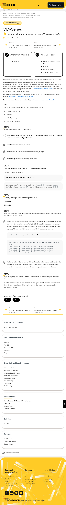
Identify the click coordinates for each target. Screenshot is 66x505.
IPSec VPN (7, 403)
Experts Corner (8, 444)
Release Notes (9, 477)
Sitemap (7, 488)
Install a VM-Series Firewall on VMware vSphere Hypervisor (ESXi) (22, 15)
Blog (6, 481)
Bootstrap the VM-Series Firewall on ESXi (20, 96)
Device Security (8, 381)
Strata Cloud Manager (10, 327)
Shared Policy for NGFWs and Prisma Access (17, 401)
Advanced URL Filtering (11, 370)
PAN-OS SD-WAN (9, 348)
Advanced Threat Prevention (12, 373)
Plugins (6, 353)
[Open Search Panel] (37, 5)
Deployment (15, 452)
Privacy (47, 475)
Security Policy (8, 406)
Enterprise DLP (8, 383)
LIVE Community (30, 481)
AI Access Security (9, 378)
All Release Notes (9, 439)
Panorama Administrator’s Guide (43, 89)
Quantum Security (9, 408)
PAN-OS (6, 345)
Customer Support (30, 479)
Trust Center (48, 477)
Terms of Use (48, 479)
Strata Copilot (55, 5)
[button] (64, 404)
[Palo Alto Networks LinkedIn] (12, 494)
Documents (48, 481)
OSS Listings (9, 485)
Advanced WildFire (9, 368)
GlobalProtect (8, 424)
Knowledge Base (30, 484)
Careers (27, 477)
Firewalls (6, 342)
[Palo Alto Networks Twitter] (16, 494)
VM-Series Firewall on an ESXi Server (25, 13)
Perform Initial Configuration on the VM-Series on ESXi (18, 17)
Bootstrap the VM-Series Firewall (43, 100)
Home (4, 13)
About (26, 475)
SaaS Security (8, 386)
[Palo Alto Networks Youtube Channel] (21, 494)
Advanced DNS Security (11, 375)
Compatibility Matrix (10, 441)
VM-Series (10, 13)
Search (7, 479)
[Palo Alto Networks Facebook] (7, 494)
